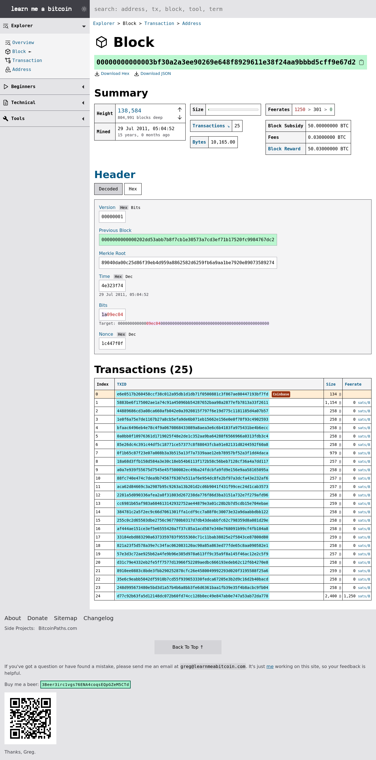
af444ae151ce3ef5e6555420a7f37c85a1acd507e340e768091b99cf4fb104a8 (192, 528)
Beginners (23, 86)
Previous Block (115, 230)
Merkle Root (112, 253)
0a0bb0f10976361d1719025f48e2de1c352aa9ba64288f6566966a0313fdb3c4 (192, 436)
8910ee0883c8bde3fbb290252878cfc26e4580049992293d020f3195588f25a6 (192, 570)
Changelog (99, 618)
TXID (121, 384)
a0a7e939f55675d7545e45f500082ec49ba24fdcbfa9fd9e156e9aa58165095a (192, 469)
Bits (135, 207)
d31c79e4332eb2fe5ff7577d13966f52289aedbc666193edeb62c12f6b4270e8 (192, 562)
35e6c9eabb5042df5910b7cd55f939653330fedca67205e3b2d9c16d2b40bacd (192, 579)
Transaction (159, 23)
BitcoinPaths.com (57, 628)
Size (331, 384)
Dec (129, 276)
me (269, 666)
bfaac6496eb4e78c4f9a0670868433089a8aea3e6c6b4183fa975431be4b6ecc (192, 427)
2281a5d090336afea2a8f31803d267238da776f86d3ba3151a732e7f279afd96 (192, 495)
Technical (23, 102)
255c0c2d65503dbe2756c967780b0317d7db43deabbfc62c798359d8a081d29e (192, 520)
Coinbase (281, 394)
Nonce (106, 334)
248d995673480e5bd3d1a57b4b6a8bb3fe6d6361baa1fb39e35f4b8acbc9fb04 (192, 587)
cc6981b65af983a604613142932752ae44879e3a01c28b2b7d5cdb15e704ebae (192, 503)
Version (107, 207)
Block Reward (284, 148)
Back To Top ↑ (188, 647)
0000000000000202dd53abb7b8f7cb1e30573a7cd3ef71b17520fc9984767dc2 (188, 239)
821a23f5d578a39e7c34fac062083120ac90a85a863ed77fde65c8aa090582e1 (192, 545)
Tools (18, 118)
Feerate (353, 384)
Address (191, 23)
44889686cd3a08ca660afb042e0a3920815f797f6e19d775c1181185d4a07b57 (192, 411)
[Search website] (233, 9)
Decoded (108, 189)
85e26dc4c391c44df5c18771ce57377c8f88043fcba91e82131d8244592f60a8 (192, 444)
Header (114, 174)
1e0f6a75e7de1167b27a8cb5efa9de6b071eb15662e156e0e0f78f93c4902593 (192, 419)
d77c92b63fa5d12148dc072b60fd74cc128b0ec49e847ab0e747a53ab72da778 (192, 596)
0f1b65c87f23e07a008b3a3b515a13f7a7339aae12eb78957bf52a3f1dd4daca (192, 453)
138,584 (129, 110)
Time (104, 276)
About (12, 618)
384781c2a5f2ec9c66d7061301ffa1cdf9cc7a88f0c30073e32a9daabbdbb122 (192, 512)
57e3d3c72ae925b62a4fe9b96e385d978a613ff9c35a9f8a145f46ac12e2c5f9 (192, 554)
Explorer (104, 23)
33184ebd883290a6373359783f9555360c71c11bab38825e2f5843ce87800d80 (192, 537)
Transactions (209, 125)
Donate (37, 618)
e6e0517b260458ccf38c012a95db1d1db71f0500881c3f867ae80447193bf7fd (192, 394)
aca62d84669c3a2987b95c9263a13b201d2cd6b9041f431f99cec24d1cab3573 (192, 486)
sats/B (364, 403)
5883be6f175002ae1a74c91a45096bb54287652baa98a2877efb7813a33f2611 (192, 402)
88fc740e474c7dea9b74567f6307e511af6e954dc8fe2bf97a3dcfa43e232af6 (192, 478)
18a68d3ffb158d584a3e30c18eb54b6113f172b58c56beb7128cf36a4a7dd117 (192, 461)
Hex (133, 189)
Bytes (199, 142)
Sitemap (65, 618)
